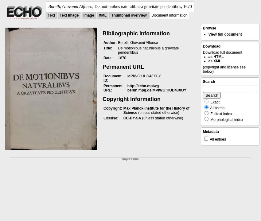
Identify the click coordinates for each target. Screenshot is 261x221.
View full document (225, 34)
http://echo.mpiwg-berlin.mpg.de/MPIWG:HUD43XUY (156, 88)
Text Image (69, 15)
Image (89, 15)
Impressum (130, 159)
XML (103, 15)
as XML (214, 61)
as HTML (216, 57)
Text (51, 15)
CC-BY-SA (132, 118)
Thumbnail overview (128, 15)
